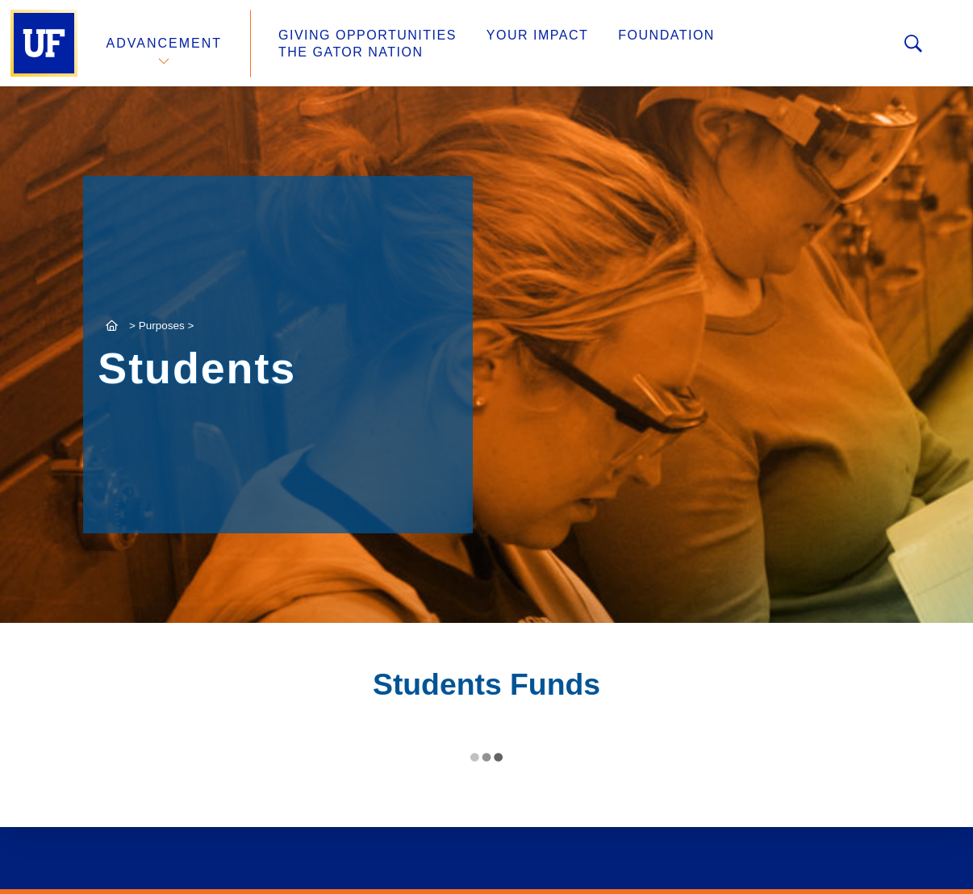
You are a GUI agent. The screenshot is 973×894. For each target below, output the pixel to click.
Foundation (666, 35)
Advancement (164, 43)
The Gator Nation (351, 52)
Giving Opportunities (367, 35)
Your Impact (537, 35)
